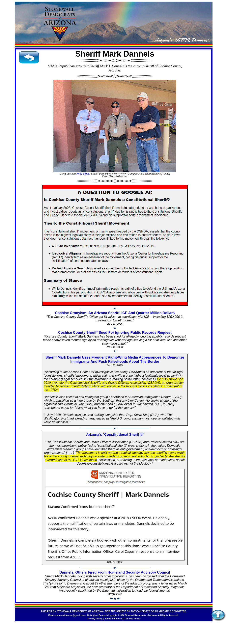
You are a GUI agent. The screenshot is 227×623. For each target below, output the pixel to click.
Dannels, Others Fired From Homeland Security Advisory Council (114, 572)
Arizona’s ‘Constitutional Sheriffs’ (114, 435)
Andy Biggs (82, 173)
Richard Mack (90, 386)
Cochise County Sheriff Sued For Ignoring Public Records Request (114, 333)
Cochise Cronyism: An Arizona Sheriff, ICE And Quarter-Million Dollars (115, 313)
